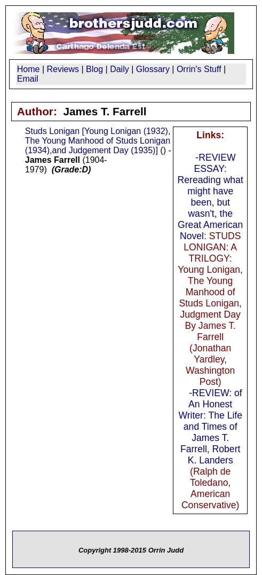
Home (28, 69)
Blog (94, 69)
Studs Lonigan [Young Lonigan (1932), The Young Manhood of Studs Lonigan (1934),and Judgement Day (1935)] (98, 141)
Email (27, 78)
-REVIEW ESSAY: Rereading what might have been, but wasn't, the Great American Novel (210, 196)
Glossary (153, 69)
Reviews (63, 69)
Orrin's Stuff (199, 69)
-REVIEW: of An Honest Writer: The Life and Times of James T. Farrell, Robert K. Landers (210, 427)
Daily (119, 69)
